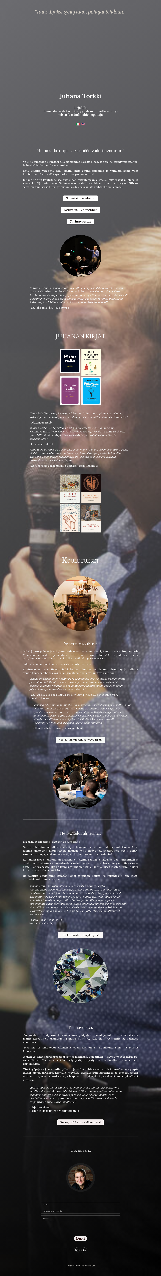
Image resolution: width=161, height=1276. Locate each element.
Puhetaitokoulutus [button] (80, 198)
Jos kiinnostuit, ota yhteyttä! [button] (81, 935)
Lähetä (80, 1238)
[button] (77, 1250)
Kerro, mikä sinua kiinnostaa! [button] (80, 1122)
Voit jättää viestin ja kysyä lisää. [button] (80, 740)
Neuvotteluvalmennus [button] (80, 210)
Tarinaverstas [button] (80, 221)
